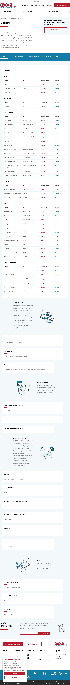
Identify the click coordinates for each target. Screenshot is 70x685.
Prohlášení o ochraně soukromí (21, 682)
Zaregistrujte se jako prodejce (53, 30)
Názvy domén (7, 11)
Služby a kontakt (39, 5)
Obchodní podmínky (5, 682)
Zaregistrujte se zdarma (13, 644)
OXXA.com (25, 5)
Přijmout (15, 673)
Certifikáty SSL (53, 11)
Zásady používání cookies (37, 682)
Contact (57, 84)
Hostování (29, 11)
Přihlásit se (49, 5)
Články (31, 5)
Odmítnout (14, 677)
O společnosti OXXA (14, 18)
